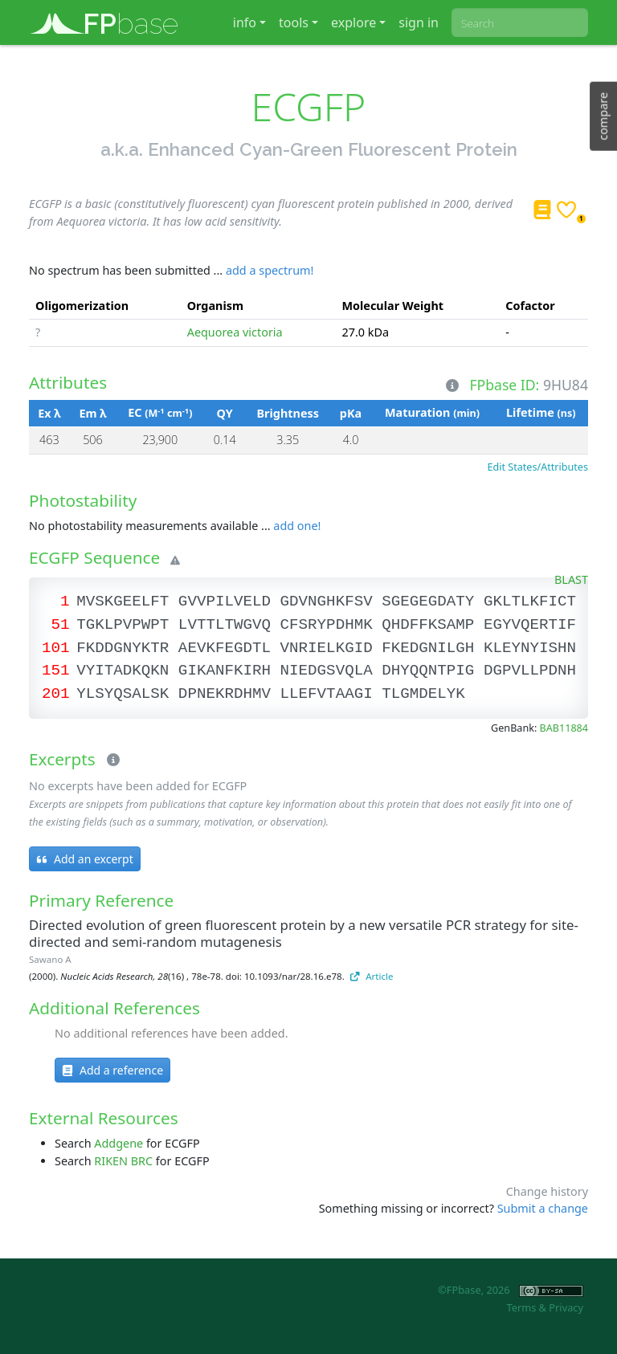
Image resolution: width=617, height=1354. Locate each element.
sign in (418, 22)
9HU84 (565, 384)
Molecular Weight (393, 305)
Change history (547, 1191)
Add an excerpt (84, 859)
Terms (521, 1307)
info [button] (244, 22)
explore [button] (353, 22)
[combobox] (520, 22)
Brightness (288, 413)
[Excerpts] (110, 760)
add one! (297, 525)
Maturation (432, 412)
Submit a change (542, 1208)
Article (372, 976)
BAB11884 (564, 728)
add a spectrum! (269, 270)
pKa (351, 413)
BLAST (571, 579)
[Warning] (172, 560)
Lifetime (540, 412)
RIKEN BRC (123, 1160)
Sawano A (50, 959)
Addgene (118, 1143)
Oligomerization (82, 305)
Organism (215, 305)
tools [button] (293, 22)
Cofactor (530, 305)
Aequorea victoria (235, 332)
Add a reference (112, 1070)
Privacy (566, 1307)
